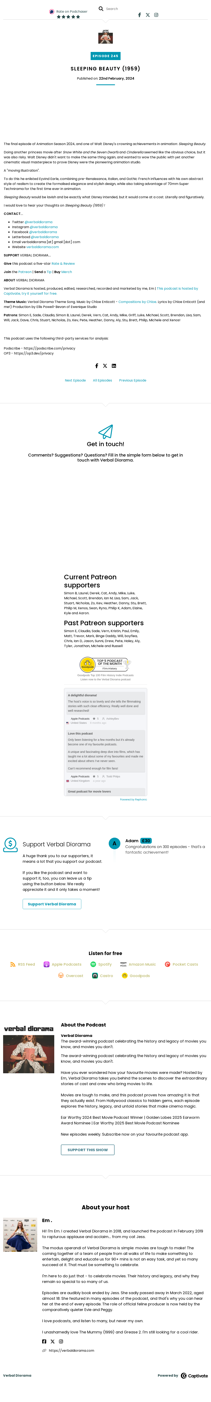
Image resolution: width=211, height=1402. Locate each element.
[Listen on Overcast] (90, 982)
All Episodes (102, 380)
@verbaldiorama (38, 222)
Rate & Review (63, 263)
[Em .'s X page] (49, 1348)
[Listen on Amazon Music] (162, 967)
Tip (49, 272)
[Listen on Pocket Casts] (50, 982)
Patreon (25, 272)
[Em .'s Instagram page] (54, 1348)
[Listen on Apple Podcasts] (82, 967)
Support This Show (88, 1157)
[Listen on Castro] (124, 982)
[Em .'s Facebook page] (44, 1348)
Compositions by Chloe (137, 301)
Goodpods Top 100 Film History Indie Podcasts (105, 675)
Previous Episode (132, 380)
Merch (66, 272)
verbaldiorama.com (42, 247)
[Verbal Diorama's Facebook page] (140, 16)
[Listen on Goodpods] (160, 982)
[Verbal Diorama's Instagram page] (155, 16)
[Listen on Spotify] (123, 967)
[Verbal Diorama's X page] (147, 16)
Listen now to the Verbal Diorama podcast (105, 679)
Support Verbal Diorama (52, 904)
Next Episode (75, 380)
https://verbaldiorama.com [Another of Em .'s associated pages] (68, 1357)
